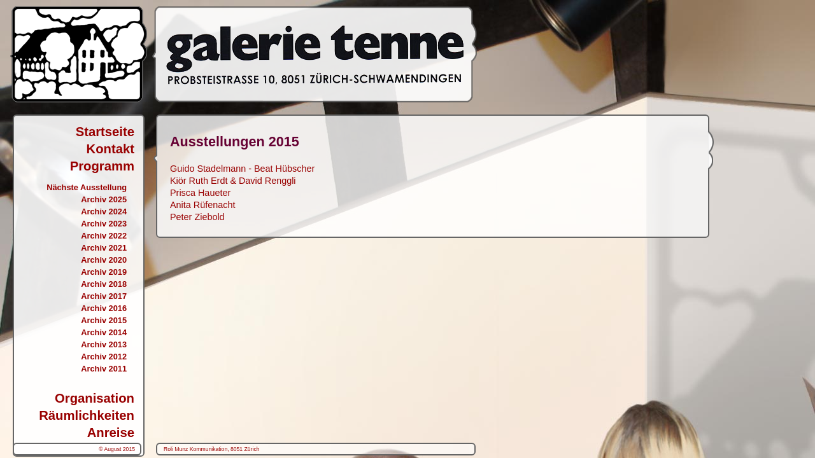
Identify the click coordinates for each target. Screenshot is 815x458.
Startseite (105, 132)
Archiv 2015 (104, 320)
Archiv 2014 (104, 332)
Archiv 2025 (104, 199)
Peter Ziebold (197, 217)
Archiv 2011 (104, 368)
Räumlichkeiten (86, 415)
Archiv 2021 (104, 248)
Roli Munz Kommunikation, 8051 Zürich (212, 449)
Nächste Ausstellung (86, 187)
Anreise (110, 433)
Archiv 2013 (104, 344)
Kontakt (110, 149)
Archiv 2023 (104, 223)
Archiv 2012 (104, 356)
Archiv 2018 (104, 284)
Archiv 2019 (104, 272)
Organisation (94, 398)
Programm (102, 166)
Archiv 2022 (104, 235)
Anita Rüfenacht (202, 205)
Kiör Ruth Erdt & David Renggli (233, 181)
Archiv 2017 (104, 296)
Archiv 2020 (104, 260)
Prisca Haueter (200, 193)
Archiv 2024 (104, 211)
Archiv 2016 (104, 308)
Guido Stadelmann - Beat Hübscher (242, 168)
